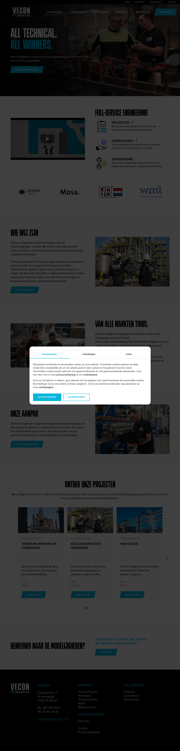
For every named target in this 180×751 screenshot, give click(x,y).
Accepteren (47, 397)
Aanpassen (76, 397)
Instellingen (89, 354)
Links (129, 354)
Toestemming (49, 354)
